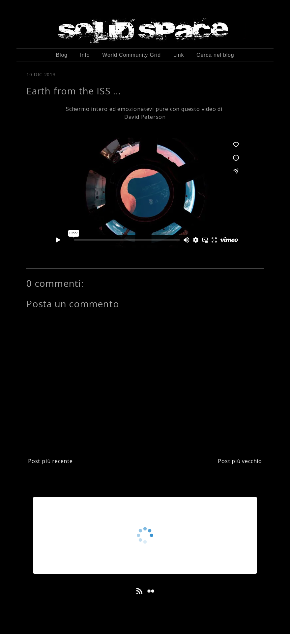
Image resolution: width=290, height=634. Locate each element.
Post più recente (50, 461)
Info (85, 55)
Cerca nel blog (215, 55)
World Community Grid (131, 55)
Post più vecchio (240, 461)
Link (178, 55)
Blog (62, 55)
